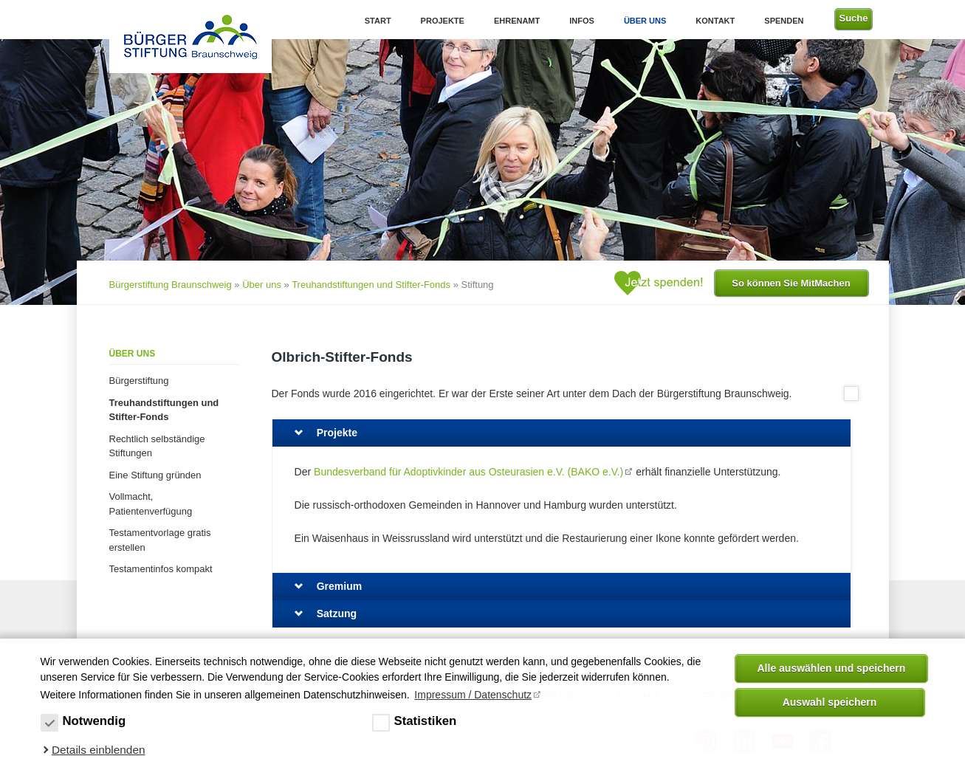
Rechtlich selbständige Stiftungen (157, 446)
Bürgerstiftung (139, 380)
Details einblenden (98, 749)
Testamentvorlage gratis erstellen (160, 540)
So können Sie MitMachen (791, 283)
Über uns (645, 20)
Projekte (442, 20)
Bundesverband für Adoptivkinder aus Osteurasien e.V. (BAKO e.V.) (468, 472)
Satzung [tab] (337, 613)
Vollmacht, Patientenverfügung (151, 504)
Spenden (783, 20)
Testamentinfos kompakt (161, 568)
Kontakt (715, 20)
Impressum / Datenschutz (473, 695)
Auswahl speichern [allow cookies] (830, 702)
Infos (581, 20)
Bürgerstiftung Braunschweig (170, 284)
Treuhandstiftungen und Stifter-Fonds (371, 284)
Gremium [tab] (339, 586)
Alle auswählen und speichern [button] (832, 668)
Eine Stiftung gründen (155, 475)
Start (378, 20)
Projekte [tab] (337, 433)
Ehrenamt (517, 20)
